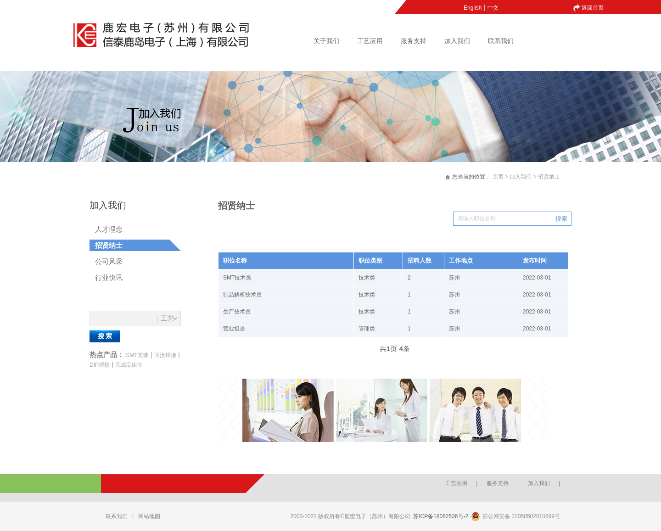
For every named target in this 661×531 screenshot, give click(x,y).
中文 (493, 8)
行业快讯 (109, 277)
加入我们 (457, 41)
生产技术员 (237, 311)
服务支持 (413, 41)
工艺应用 (370, 41)
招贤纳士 (549, 176)
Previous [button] (227, 410)
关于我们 (326, 41)
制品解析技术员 (242, 294)
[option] (289, 410)
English (473, 8)
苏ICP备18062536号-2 (440, 516)
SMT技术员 (237, 277)
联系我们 (501, 41)
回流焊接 (165, 355)
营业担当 (234, 328)
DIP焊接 (100, 365)
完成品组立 (129, 365)
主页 (498, 176)
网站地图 (149, 516)
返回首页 (593, 8)
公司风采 (109, 261)
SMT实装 (137, 355)
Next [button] (537, 410)
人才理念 (109, 229)
